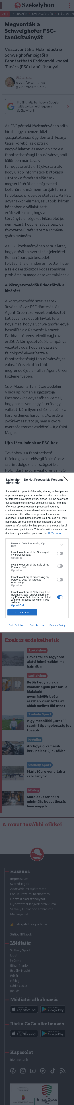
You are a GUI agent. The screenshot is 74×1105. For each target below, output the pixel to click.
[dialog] (37, 552)
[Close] (66, 480)
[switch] (60, 553)
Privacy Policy (57, 625)
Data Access (37, 625)
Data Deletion (16, 625)
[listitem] (37, 544)
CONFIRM (22, 612)
